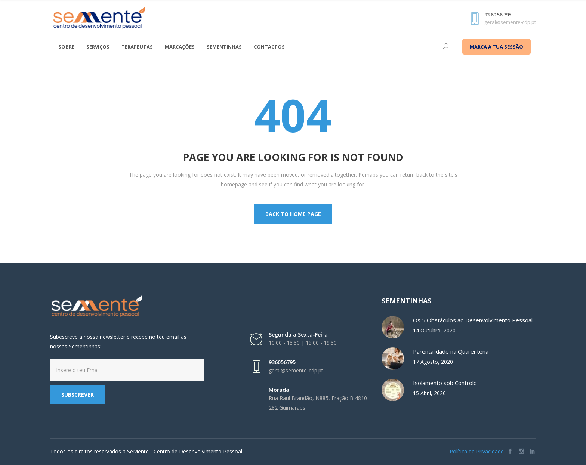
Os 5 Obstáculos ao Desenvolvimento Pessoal (473, 320)
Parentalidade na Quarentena (450, 351)
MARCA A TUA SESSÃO (496, 46)
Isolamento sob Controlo (445, 383)
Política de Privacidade (477, 451)
